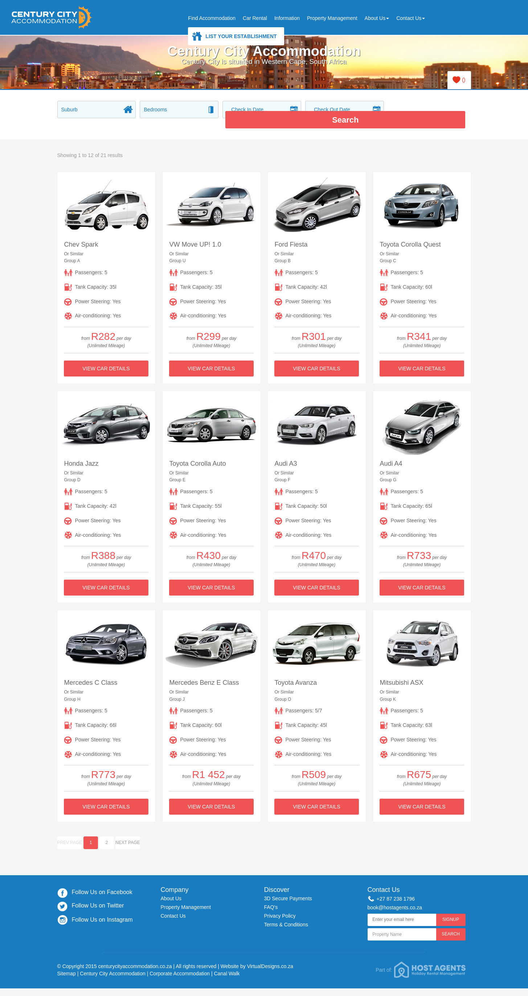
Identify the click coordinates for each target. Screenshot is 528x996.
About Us (377, 18)
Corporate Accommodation (180, 963)
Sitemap (66, 963)
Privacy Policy (280, 905)
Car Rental (255, 18)
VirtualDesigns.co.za (270, 956)
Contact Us (410, 18)
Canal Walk (227, 963)
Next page (127, 832)
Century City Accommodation (113, 963)
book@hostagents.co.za (395, 897)
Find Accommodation (212, 18)
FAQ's (271, 897)
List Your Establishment (241, 36)
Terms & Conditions (286, 914)
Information (287, 18)
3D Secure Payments (288, 888)
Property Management (332, 18)
